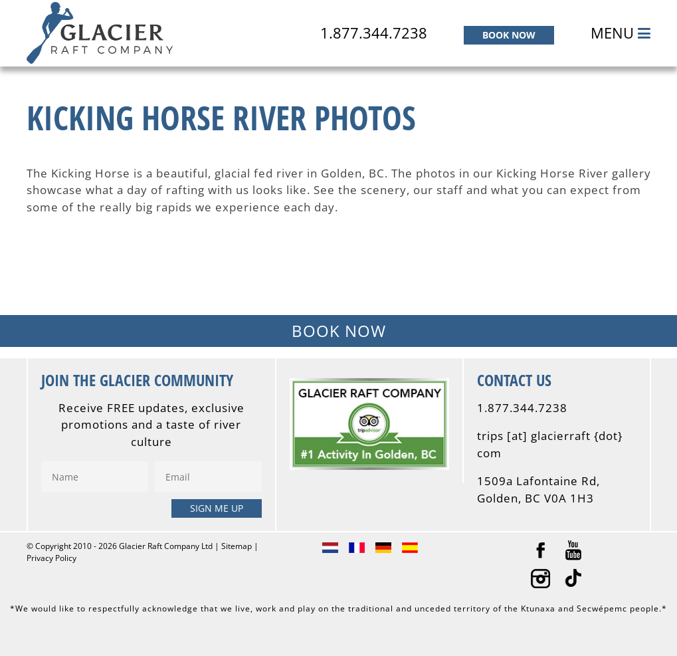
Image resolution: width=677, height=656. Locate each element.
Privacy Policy (51, 558)
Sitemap (236, 546)
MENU (620, 33)
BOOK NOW (508, 35)
